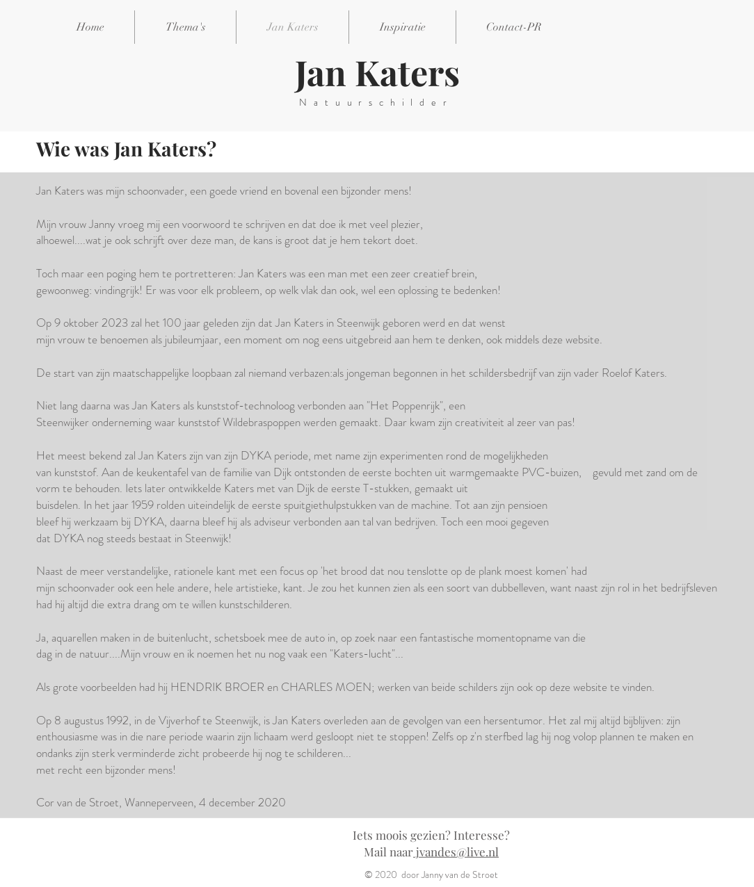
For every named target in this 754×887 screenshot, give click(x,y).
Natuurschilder (376, 102)
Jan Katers (377, 72)
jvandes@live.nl (456, 851)
